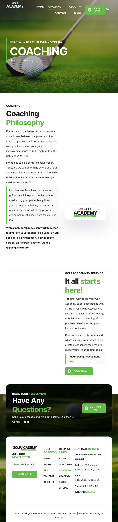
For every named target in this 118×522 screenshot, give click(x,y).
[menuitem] (40, 6)
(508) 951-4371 (90, 486)
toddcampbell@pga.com (87, 479)
